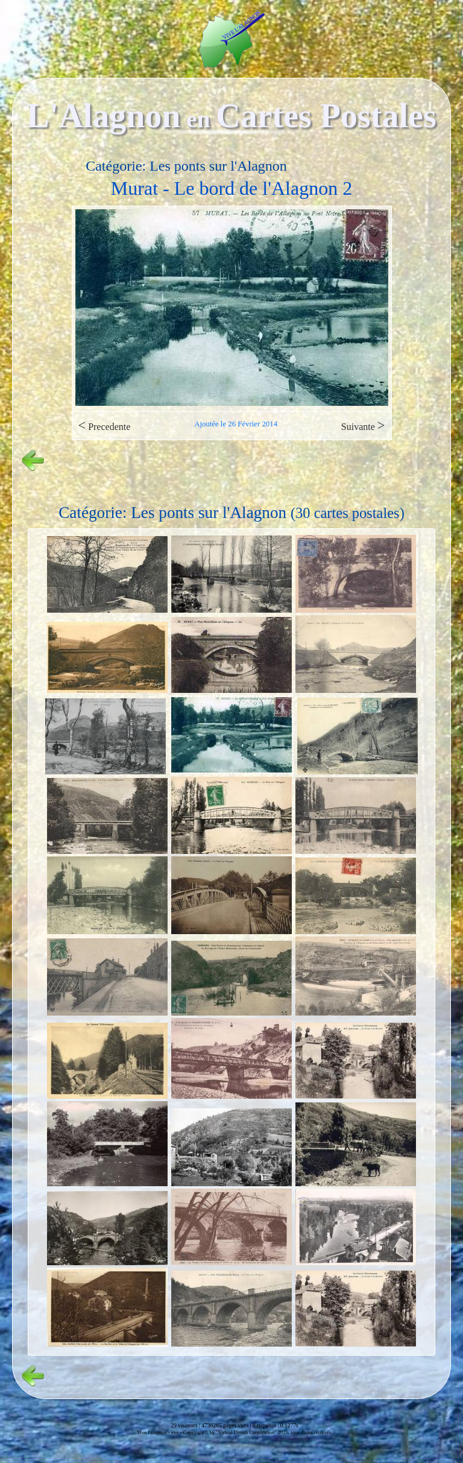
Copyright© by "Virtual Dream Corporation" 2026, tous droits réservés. (257, 1432)
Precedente (104, 425)
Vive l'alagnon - (154, 1432)
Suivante (363, 425)
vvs (174, 1432)
